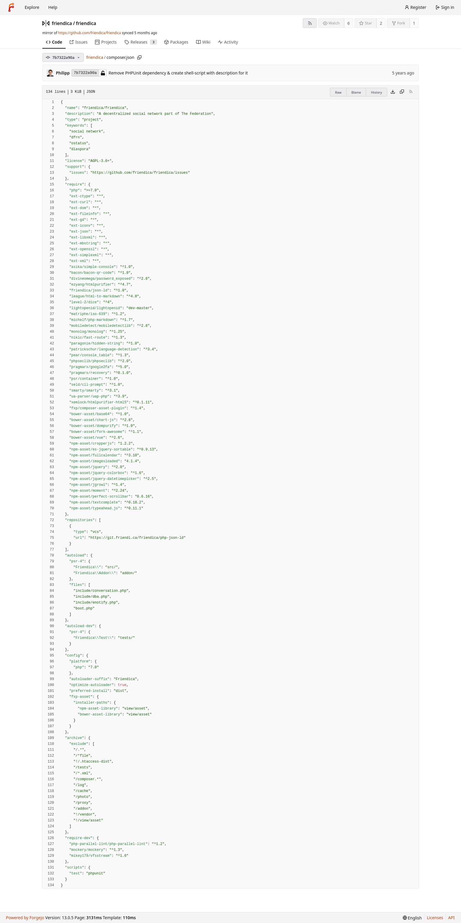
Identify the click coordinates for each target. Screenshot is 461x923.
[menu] (412, 918)
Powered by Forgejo (25, 917)
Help (52, 7)
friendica (62, 23)
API (451, 917)
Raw (338, 92)
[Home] (11, 7)
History (376, 92)
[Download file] (392, 92)
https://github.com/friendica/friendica (89, 32)
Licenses (435, 917)
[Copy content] (401, 92)
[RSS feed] (310, 23)
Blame (356, 92)
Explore (32, 7)
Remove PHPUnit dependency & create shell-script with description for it (178, 73)
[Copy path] (139, 57)
